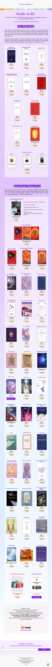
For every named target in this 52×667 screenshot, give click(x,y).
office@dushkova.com (26, 662)
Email (3, 647)
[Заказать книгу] (11, 399)
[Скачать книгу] (36, 597)
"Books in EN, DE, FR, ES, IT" (27, 18)
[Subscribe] (44, 649)
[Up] (48, 664)
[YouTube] (27, 664)
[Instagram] (25, 664)
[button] (10, 9)
